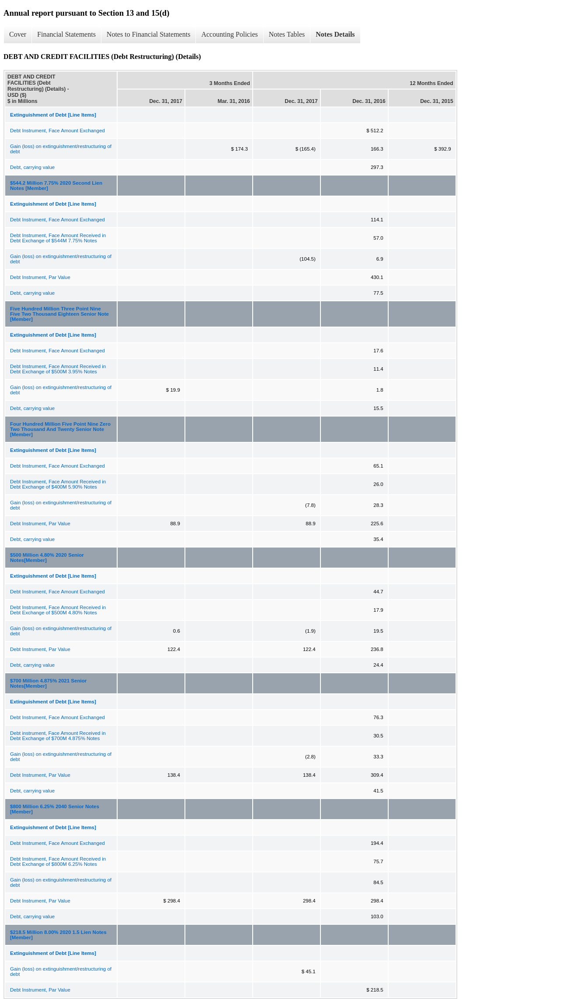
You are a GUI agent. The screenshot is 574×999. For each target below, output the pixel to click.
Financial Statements (66, 34)
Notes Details (335, 34)
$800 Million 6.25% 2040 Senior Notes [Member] (54, 809)
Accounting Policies (229, 34)
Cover (17, 34)
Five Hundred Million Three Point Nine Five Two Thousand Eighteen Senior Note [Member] (59, 314)
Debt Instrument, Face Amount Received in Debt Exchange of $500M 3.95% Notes (58, 369)
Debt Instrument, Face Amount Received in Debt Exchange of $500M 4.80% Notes (58, 610)
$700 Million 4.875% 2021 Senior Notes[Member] (48, 683)
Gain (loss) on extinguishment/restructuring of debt (60, 149)
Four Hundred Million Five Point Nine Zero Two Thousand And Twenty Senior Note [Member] (60, 429)
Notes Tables (287, 34)
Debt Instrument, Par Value (40, 277)
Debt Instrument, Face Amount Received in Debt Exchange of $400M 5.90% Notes (58, 484)
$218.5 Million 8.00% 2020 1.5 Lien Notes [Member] (58, 935)
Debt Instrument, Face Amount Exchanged (57, 130)
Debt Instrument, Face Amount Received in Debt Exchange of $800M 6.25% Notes (58, 861)
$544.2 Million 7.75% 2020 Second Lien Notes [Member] (56, 185)
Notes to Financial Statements (149, 34)
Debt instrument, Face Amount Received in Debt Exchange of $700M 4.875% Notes (58, 735)
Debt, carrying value (32, 167)
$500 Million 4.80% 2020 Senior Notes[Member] (47, 557)
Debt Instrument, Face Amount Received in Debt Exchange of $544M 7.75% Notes (58, 238)
